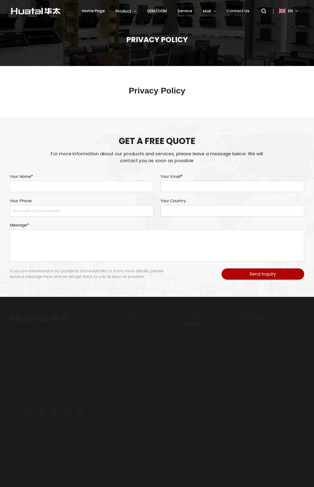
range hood (193, 334)
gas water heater (192, 355)
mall (130, 355)
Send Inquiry (263, 274)
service (133, 346)
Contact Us (136, 365)
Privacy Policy (268, 480)
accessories (193, 396)
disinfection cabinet (193, 384)
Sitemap (295, 480)
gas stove (191, 343)
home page (137, 327)
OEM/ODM (136, 337)
